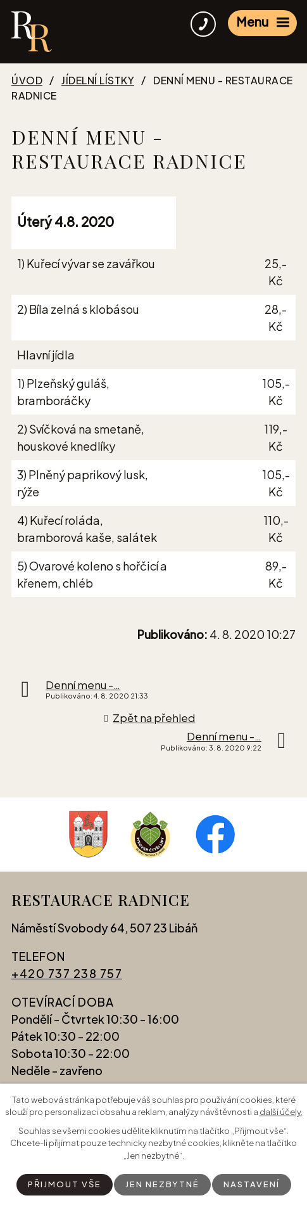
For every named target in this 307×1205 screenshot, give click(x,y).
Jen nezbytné (162, 1184)
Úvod (26, 80)
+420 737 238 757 (66, 973)
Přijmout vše (64, 1184)
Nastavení (251, 1184)
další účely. (281, 1112)
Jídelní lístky (97, 80)
